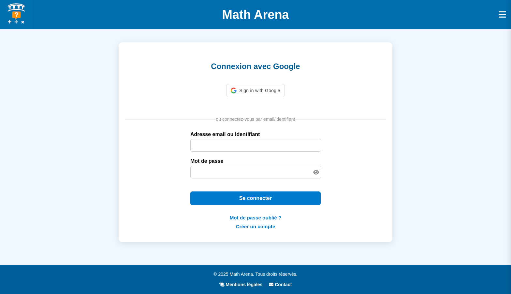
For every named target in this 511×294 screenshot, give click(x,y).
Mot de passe (206, 161)
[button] (255, 90)
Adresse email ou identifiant (225, 134)
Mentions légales (241, 284)
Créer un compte (255, 226)
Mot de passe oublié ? (256, 217)
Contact (280, 284)
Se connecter (255, 198)
